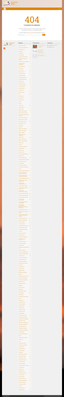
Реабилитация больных (25, 337)
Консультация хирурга (25, 220)
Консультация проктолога (25, 193)
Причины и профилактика (25, 322)
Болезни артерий (25, 66)
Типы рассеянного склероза (25, 365)
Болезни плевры (25, 86)
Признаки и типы (25, 320)
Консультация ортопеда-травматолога (25, 181)
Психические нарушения (25, 330)
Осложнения (25, 300)
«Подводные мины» (25, 45)
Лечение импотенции (25, 257)
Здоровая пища (25, 148)
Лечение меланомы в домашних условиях (42, 46)
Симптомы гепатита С (25, 354)
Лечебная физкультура (25, 229)
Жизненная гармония (25, 128)
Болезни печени (25, 83)
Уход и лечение (25, 374)
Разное (25, 335)
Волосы (25, 101)
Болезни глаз (25, 70)
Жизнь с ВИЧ (25, 137)
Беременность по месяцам (25, 61)
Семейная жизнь (25, 348)
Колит (25, 168)
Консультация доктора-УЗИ (25, 178)
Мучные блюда (25, 287)
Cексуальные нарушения (25, 47)
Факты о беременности (25, 380)
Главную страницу (30, 32)
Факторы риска (25, 376)
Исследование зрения (25, 157)
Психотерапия (25, 331)
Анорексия (25, 51)
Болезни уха (25, 90)
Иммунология (25, 152)
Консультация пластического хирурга (25, 191)
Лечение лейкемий (25, 259)
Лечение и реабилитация (25, 253)
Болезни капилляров (25, 77)
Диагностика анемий (25, 110)
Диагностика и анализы (25, 117)
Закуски (25, 144)
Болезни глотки (25, 71)
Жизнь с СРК (25, 142)
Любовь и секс (25, 268)
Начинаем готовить (25, 291)
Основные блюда (25, 302)
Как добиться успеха (25, 161)
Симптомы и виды (25, 356)
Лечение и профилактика (25, 251)
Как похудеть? (25, 163)
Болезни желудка (25, 75)
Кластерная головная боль (25, 166)
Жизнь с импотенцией (25, 140)
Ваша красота (25, 96)
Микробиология (25, 281)
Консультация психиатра (25, 195)
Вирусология (25, 97)
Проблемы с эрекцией (25, 328)
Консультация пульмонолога (25, 200)
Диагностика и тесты (25, 121)
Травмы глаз (25, 369)
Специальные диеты (25, 359)
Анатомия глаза (25, 49)
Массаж (25, 274)
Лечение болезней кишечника (25, 239)
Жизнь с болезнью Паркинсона (25, 135)
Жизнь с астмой (25, 132)
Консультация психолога (25, 197)
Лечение (25, 231)
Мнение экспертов (25, 283)
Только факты (25, 367)
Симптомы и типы (25, 358)
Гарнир (25, 103)
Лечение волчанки (25, 241)
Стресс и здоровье (25, 363)
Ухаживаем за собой (25, 372)
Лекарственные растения (25, 225)
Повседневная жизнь (25, 315)
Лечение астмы (25, 235)
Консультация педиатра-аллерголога (25, 188)
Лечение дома (25, 245)
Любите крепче (25, 266)
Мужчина (25, 285)
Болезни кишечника (25, 79)
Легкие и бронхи (25, 223)
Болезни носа (25, 81)
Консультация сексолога (25, 209)
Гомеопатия (25, 105)
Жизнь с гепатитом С (25, 139)
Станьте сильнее (25, 361)
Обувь (25, 298)
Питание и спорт (25, 311)
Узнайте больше (25, 371)
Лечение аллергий (25, 233)
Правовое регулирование (25, 318)
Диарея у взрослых (25, 123)
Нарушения (25, 289)
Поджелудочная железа (25, 317)
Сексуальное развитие (25, 344)
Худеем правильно (25, 384)
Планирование (25, 313)
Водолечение (25, 99)
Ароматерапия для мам (25, 56)
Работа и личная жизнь (25, 333)
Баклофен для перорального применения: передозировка (41, 51)
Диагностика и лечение (25, 119)
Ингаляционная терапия (25, 153)
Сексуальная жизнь (25, 343)
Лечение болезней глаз (25, 236)
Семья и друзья (25, 350)
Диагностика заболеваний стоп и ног (25, 115)
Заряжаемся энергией (25, 146)
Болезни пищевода (25, 84)
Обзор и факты (25, 292)
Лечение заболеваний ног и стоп (25, 248)
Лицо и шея (25, 264)
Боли (25, 94)
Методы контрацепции (25, 279)
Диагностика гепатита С (25, 112)
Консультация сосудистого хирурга (25, 212)
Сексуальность (25, 346)
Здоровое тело (25, 150)
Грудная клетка (25, 107)
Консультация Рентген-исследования (25, 202)
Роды (25, 341)
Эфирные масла (25, 389)
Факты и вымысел (25, 378)
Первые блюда (25, 307)
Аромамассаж (25, 54)
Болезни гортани (25, 73)
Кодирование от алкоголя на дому (41, 55)
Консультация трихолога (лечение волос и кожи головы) (25, 215)
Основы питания (25, 304)
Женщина (25, 126)
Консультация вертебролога (25, 170)
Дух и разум (25, 125)
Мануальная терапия (25, 272)
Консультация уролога (25, 218)
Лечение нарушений (25, 261)
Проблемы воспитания (25, 324)
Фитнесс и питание (25, 382)
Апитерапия (25, 53)
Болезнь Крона (25, 92)
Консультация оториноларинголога (25, 183)
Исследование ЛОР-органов (25, 159)
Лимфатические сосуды (25, 263)
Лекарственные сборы (25, 227)
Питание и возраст (25, 309)
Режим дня (25, 339)
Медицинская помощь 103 (25, 276)
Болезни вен (25, 68)
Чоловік (25, 385)
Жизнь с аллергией (25, 130)
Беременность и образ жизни (25, 59)
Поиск (44, 34)
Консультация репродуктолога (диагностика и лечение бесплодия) (25, 206)
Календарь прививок (25, 165)
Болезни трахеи (25, 88)
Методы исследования (25, 277)
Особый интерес (25, 305)
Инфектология (25, 155)
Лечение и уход (25, 255)
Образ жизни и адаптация (25, 296)
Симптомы (25, 352)
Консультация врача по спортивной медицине (25, 176)
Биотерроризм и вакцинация (25, 64)
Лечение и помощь (25, 250)
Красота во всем (25, 221)
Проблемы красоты (25, 326)
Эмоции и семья (25, 387)
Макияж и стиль (25, 270)
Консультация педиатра (25, 185)
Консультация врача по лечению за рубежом (25, 173)
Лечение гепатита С (25, 243)
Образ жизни (25, 294)
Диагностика (25, 109)
